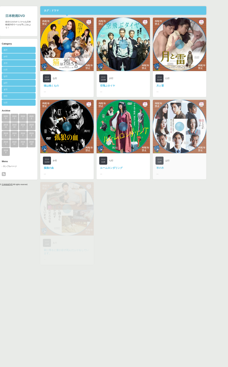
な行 (16, 76)
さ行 (16, 63)
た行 (16, 70)
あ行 (16, 50)
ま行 (16, 89)
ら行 (16, 102)
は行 (16, 83)
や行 (16, 96)
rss (14, 174)
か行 (16, 56)
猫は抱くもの (61, 85)
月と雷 (170, 85)
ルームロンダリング (121, 167)
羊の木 (170, 167)
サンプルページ (20, 166)
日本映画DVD (25, 16)
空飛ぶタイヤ (117, 85)
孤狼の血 (59, 167)
